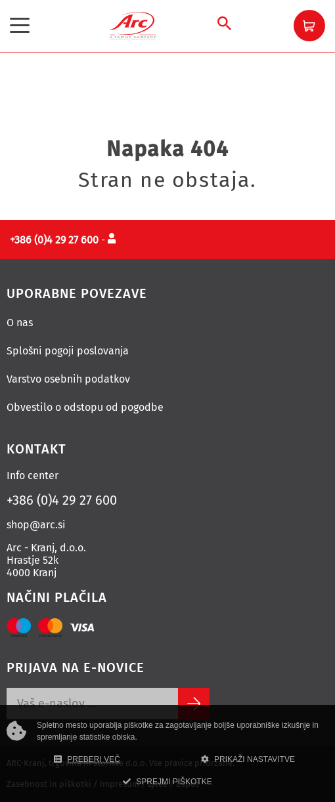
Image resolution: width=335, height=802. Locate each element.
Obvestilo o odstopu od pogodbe (85, 407)
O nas (20, 322)
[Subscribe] (194, 703)
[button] (309, 25)
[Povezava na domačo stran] (133, 24)
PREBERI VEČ (87, 759)
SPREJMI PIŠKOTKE (167, 781)
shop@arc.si (36, 524)
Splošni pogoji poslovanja (68, 351)
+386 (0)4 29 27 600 (62, 500)
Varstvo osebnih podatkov (68, 379)
